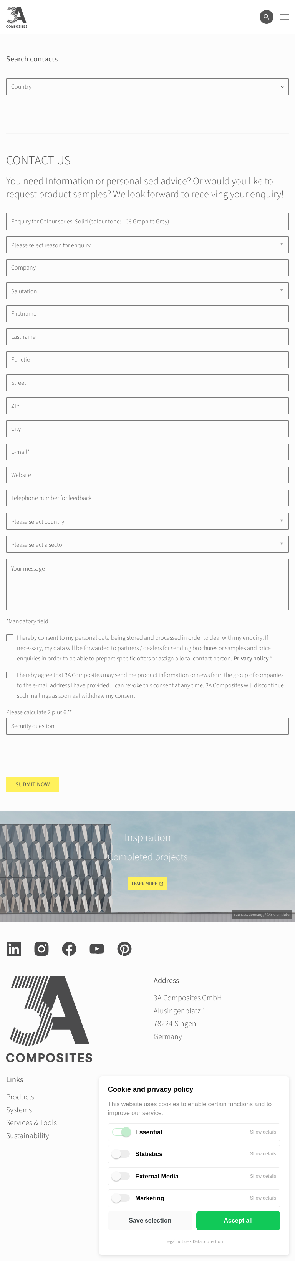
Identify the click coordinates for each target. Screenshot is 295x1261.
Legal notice (177, 1241)
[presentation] (64, 756)
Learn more (144, 883)
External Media (157, 1176)
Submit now (32, 784)
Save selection (150, 1220)
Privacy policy (251, 658)
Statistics (148, 1154)
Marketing (149, 1198)
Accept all (238, 1220)
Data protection (208, 1241)
